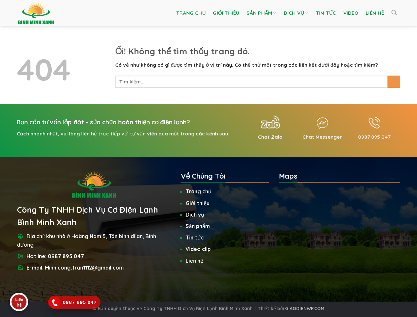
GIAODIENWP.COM (304, 308)
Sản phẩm (261, 13)
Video (351, 13)
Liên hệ (375, 13)
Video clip (198, 249)
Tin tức (326, 13)
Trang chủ (191, 13)
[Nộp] (394, 82)
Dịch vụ (296, 13)
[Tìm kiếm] (394, 12)
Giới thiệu (226, 13)
